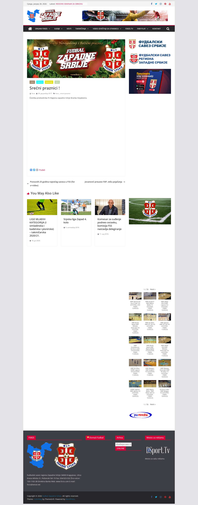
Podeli (42, 170)
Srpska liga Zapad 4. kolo (75, 220)
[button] (48, 28)
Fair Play (141, 28)
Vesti (69, 28)
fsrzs (33, 93)
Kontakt (156, 28)
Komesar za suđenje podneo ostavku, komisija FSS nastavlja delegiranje (109, 224)
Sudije (57, 28)
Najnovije (49, 82)
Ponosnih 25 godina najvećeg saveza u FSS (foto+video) (51, 183)
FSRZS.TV (129, 28)
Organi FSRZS (41, 28)
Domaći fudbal (96, 437)
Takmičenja (80, 28)
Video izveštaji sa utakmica (106, 28)
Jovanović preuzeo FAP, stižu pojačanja (105, 181)
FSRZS (32, 82)
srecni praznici (65, 93)
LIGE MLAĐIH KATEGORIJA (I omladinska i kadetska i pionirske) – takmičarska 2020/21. (42, 227)
